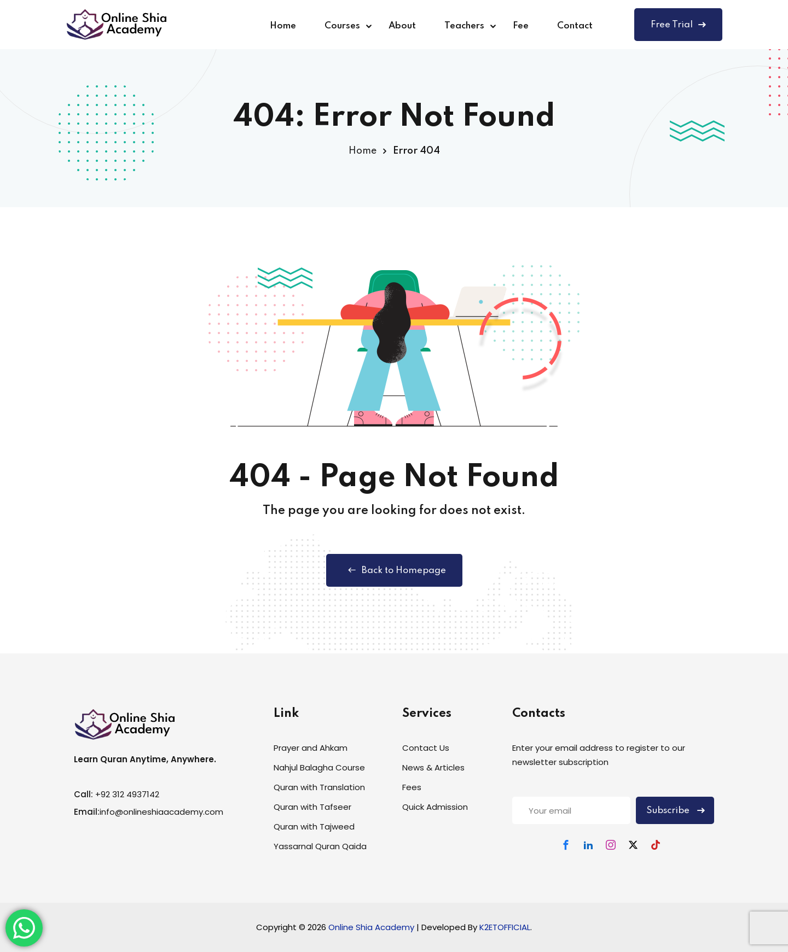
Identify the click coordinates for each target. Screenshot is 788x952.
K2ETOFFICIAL (504, 927)
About (402, 26)
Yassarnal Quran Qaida (320, 846)
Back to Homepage (394, 570)
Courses (342, 26)
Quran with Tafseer (312, 807)
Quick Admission (435, 807)
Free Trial (678, 25)
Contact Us (425, 748)
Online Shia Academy (372, 927)
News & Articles (433, 767)
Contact (575, 26)
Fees (411, 787)
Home (283, 26)
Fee (521, 26)
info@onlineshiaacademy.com (161, 811)
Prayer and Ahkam (310, 748)
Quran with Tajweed (314, 826)
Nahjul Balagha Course (319, 767)
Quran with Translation (319, 787)
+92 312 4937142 (127, 794)
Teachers (464, 26)
